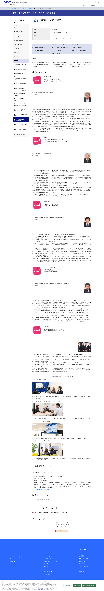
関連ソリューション (57, 50)
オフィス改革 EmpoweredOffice (39, 499)
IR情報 (80, 571)
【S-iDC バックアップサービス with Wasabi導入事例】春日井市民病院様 (20, 78)
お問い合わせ (55, 53)
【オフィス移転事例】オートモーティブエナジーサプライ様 (20, 89)
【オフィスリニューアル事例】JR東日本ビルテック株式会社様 (20, 104)
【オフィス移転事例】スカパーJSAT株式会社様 (20, 120)
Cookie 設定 (67, 585)
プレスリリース (82, 566)
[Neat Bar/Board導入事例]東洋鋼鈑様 (20, 65)
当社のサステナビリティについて (51, 561)
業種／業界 (16, 52)
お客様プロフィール (37, 50)
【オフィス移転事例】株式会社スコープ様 (20, 115)
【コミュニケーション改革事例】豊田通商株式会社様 (20, 130)
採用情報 (81, 561)
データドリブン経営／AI (19, 40)
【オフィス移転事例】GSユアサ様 (20, 99)
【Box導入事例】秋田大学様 (20, 69)
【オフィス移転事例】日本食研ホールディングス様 (20, 110)
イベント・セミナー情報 (20, 134)
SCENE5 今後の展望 (77, 47)
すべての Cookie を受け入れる (89, 585)
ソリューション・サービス (21, 8)
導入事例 (30, 8)
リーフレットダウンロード (78, 50)
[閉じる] (101, 585)
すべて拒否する (77, 585)
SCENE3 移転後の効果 (37, 47)
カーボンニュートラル (19, 48)
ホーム (13, 8)
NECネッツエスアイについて (85, 558)
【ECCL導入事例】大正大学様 (20, 73)
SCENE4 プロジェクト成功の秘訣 (60, 47)
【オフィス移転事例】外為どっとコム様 (20, 94)
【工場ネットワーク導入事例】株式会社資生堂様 (20, 84)
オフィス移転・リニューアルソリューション (43, 502)
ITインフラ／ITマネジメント (20, 32)
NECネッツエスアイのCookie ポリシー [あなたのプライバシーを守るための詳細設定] (45, 589)
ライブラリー (47, 571)
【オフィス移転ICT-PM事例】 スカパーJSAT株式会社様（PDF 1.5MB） (50, 512)
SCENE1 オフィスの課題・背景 (59, 45)
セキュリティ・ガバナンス (20, 36)
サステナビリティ (48, 558)
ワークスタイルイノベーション (20, 26)
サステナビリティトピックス (50, 574)
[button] (69, 5)
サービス (16, 56)
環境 (45, 563)
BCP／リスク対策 (18, 44)
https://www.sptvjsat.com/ (41, 489)
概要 (33, 45)
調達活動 (81, 563)
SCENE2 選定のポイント (78, 45)
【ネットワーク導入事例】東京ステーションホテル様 (20, 125)
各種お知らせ (82, 569)
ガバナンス (46, 569)
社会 (45, 566)
